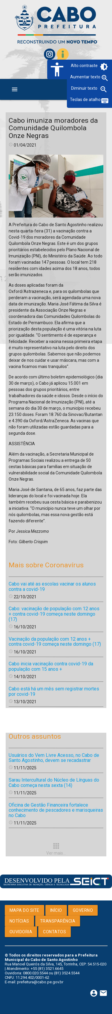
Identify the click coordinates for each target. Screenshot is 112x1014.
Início (56, 910)
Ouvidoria (21, 931)
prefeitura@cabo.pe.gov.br (40, 982)
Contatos (54, 931)
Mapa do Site (24, 910)
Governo (83, 910)
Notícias (19, 921)
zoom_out (103, 89)
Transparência (58, 921)
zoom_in (105, 78)
